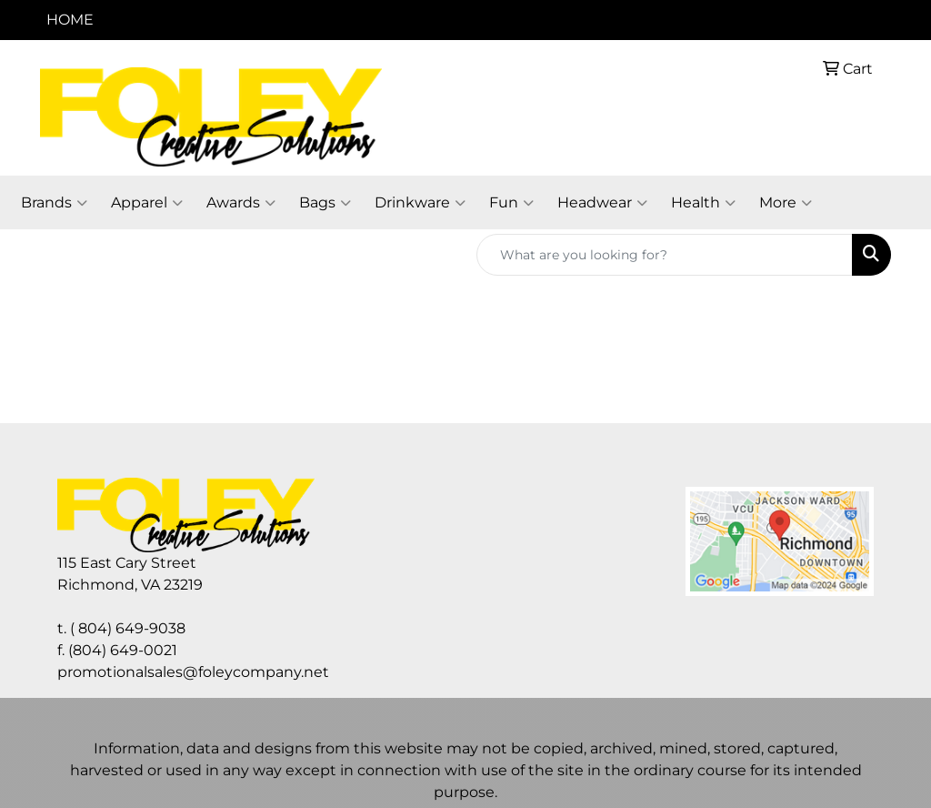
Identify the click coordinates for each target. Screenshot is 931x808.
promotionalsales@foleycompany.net (193, 672)
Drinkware (420, 203)
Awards (240, 203)
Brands (54, 203)
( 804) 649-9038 (127, 628)
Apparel (147, 203)
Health (703, 203)
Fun (511, 203)
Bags (325, 203)
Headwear (602, 203)
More (785, 203)
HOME (70, 19)
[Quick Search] (664, 255)
